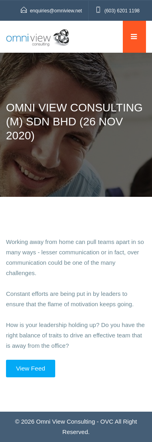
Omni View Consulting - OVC (74, 421)
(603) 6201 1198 (122, 11)
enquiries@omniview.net (56, 11)
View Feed (30, 368)
